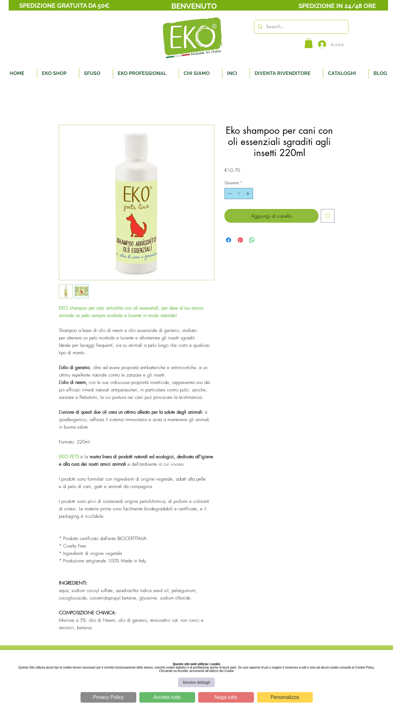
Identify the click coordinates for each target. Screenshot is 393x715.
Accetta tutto (167, 697)
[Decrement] (229, 193)
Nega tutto (226, 697)
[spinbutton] (239, 193)
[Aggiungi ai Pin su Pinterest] (240, 240)
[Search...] (300, 26)
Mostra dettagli (196, 682)
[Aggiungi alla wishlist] (327, 216)
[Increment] (248, 193)
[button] (308, 43)
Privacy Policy (108, 697)
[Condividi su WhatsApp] (252, 240)
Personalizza (285, 697)
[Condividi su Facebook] (228, 240)
